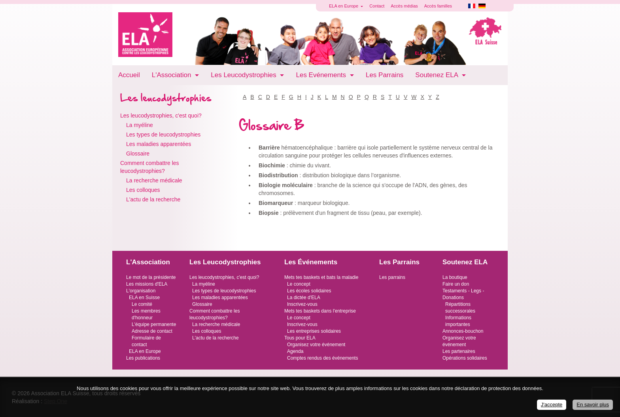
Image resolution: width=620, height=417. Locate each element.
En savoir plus (593, 405)
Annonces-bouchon (462, 331)
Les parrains (392, 277)
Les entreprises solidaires (314, 331)
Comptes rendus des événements (322, 358)
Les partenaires (458, 351)
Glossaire (137, 153)
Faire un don (455, 284)
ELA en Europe (145, 351)
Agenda (295, 351)
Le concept (298, 284)
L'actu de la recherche (153, 199)
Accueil (129, 75)
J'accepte (552, 405)
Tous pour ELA (300, 338)
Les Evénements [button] (322, 75)
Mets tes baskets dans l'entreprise (320, 311)
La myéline (139, 125)
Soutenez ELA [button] (437, 75)
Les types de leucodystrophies (163, 134)
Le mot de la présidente (151, 277)
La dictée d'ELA (303, 297)
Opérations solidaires (464, 358)
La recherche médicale (154, 180)
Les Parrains (384, 75)
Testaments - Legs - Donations (463, 294)
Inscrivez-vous (302, 304)
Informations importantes (458, 321)
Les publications (143, 358)
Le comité (142, 304)
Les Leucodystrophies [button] (244, 75)
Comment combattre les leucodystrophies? (149, 167)
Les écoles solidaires (309, 291)
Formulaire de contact (146, 341)
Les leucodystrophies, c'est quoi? (161, 115)
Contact (376, 6)
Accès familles (438, 6)
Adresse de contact (152, 331)
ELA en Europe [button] (344, 6)
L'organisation (140, 291)
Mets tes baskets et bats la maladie (321, 277)
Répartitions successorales (460, 307)
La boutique (454, 277)
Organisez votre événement (316, 344)
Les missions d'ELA (146, 284)
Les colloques (143, 190)
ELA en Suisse (144, 297)
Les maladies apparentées (158, 144)
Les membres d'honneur (146, 314)
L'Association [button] (172, 75)
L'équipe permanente (154, 324)
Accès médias (404, 6)
